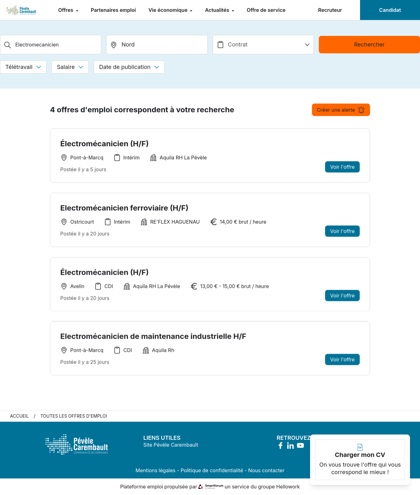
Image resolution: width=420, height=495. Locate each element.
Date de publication (129, 67)
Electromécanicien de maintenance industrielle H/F (153, 339)
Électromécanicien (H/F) (104, 143)
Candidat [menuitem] (390, 10)
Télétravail (23, 67)
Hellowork (288, 487)
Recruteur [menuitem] (330, 10)
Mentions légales (155, 471)
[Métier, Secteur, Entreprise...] (50, 44)
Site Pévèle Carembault (170, 445)
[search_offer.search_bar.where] (156, 44)
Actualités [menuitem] (217, 10)
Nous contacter (266, 471)
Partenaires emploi (113, 10)
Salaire (70, 67)
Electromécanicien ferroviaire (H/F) (124, 207)
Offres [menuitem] (66, 10)
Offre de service (266, 10)
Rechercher (369, 44)
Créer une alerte (341, 110)
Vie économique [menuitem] (168, 10)
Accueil (19, 416)
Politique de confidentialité (211, 471)
